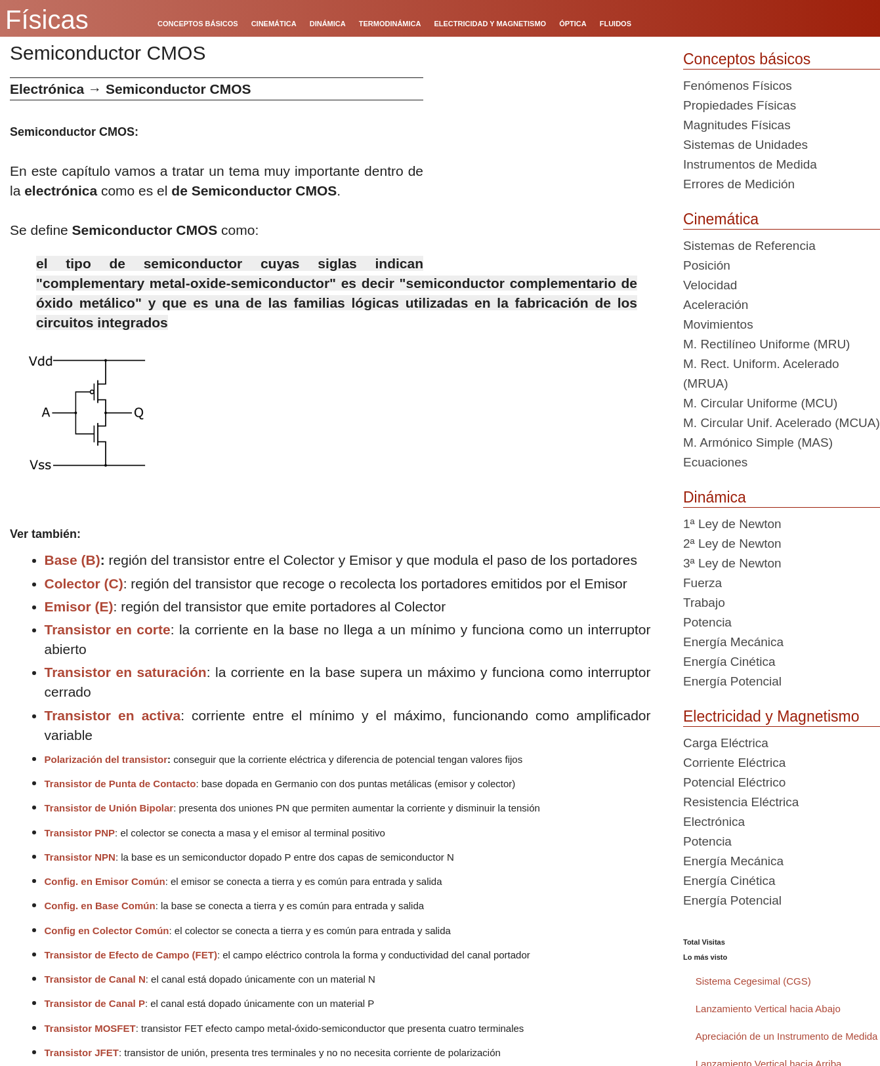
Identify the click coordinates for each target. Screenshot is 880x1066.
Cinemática (721, 219)
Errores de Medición (739, 184)
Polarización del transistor (106, 759)
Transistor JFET (82, 1052)
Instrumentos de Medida (750, 164)
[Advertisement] (548, 169)
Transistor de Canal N (95, 979)
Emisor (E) (79, 606)
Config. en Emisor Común (105, 881)
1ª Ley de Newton (732, 524)
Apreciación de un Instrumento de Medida (787, 1036)
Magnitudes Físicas (737, 125)
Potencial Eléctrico (734, 782)
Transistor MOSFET (90, 1028)
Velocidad (710, 285)
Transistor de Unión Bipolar (109, 807)
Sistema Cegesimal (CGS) (753, 981)
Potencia (707, 622)
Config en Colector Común (107, 930)
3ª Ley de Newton (732, 563)
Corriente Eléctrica (734, 762)
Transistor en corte (108, 629)
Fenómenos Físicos (737, 85)
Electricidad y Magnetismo (771, 716)
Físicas (47, 19)
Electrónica (714, 822)
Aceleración (715, 305)
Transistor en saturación (126, 672)
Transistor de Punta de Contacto (120, 783)
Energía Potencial (732, 681)
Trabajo (704, 602)
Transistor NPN (80, 857)
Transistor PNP (80, 832)
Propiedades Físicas (739, 105)
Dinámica (714, 497)
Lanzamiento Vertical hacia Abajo (768, 1008)
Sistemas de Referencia (749, 246)
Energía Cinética (729, 661)
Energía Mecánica (733, 642)
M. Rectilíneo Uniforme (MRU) (766, 344)
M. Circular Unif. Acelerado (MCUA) (781, 423)
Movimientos (718, 324)
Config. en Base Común (100, 905)
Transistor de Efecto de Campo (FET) (131, 954)
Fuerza (702, 583)
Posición (706, 265)
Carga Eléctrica (725, 743)
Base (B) (72, 559)
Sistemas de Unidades (745, 145)
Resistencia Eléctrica (741, 802)
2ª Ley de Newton (732, 543)
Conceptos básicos (746, 59)
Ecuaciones (715, 462)
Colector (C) (84, 583)
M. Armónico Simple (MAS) (758, 442)
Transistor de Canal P (95, 1003)
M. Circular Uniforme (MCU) (760, 403)
